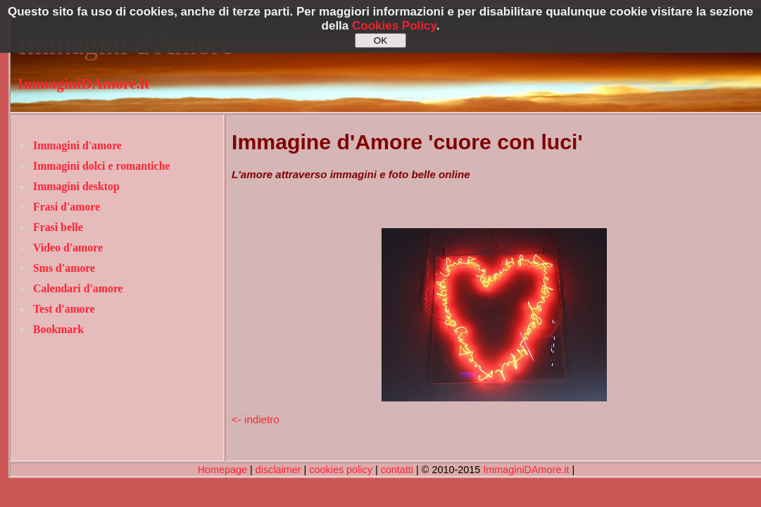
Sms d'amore (64, 268)
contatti (397, 469)
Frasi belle (58, 227)
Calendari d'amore (78, 288)
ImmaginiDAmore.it (83, 83)
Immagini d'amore (77, 145)
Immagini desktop (76, 186)
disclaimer (278, 469)
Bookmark (58, 329)
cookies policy (340, 469)
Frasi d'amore (66, 207)
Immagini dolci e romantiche (101, 166)
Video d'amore (68, 248)
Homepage (222, 469)
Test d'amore (64, 309)
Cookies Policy (394, 25)
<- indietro (255, 419)
